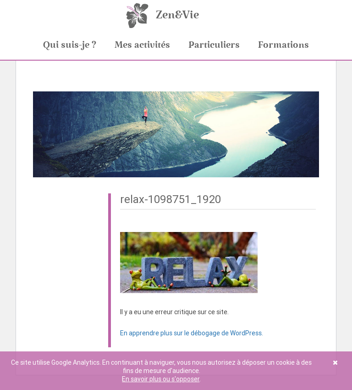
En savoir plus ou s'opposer (160, 379)
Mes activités (142, 45)
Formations (283, 45)
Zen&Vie (177, 14)
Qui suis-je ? (69, 45)
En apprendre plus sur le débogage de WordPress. (191, 333)
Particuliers (214, 45)
